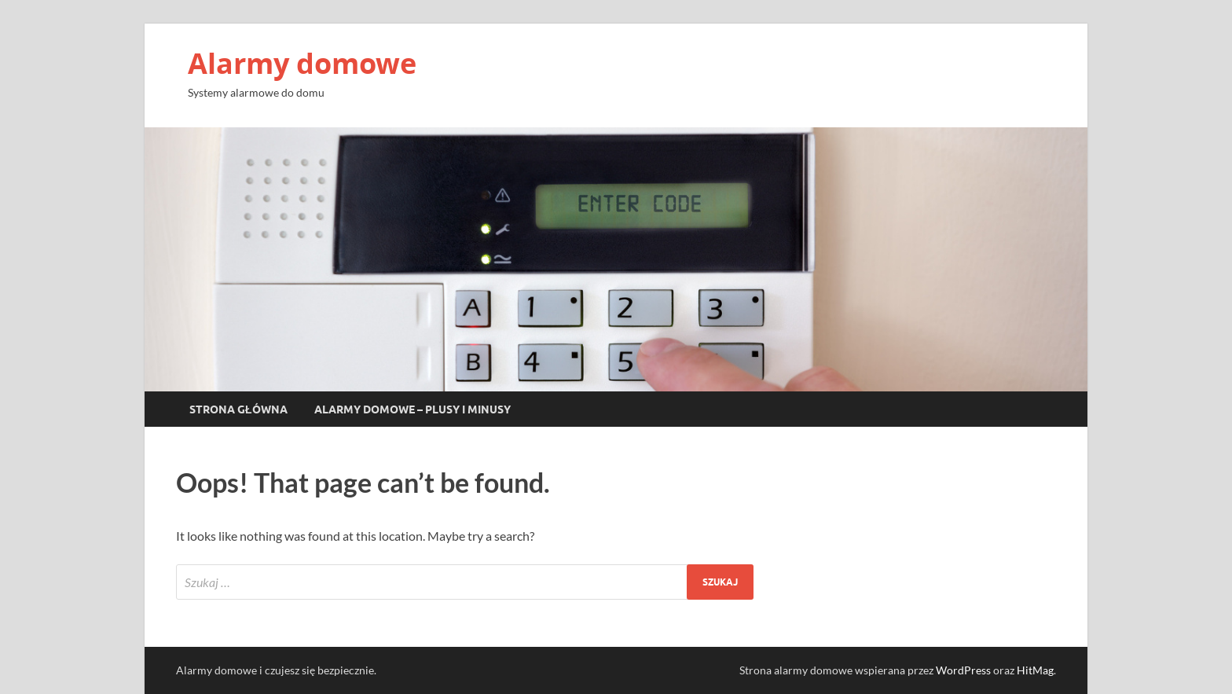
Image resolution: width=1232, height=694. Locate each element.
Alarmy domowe (302, 63)
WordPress (963, 670)
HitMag (1035, 670)
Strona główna (238, 409)
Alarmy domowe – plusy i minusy (412, 409)
